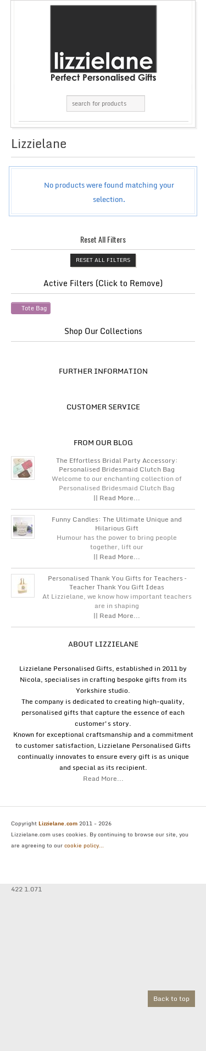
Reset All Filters (103, 259)
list (179, 146)
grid (161, 146)
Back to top (171, 998)
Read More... (103, 778)
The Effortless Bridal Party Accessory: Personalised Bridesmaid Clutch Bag (117, 465)
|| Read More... (116, 497)
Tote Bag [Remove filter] (34, 308)
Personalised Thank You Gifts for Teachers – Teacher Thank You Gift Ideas (117, 583)
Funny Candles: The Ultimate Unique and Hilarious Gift (117, 524)
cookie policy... (84, 845)
